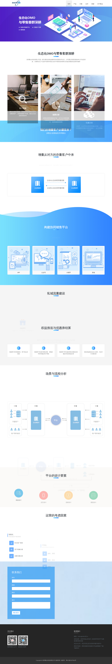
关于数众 (100, 4)
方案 (81, 4)
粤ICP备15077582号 (71, 660)
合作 (86, 4)
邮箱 (13, 585)
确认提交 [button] (16, 613)
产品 (75, 4)
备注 (13, 600)
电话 (13, 593)
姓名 (13, 578)
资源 (92, 4)
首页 (69, 4)
